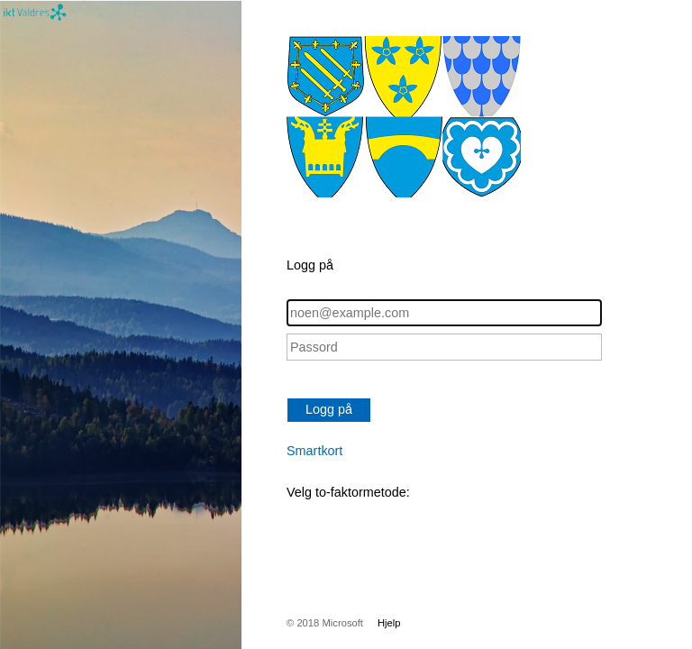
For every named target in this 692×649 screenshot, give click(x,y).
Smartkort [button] (314, 450)
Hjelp (389, 622)
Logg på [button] (328, 409)
